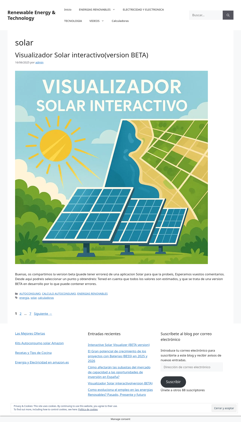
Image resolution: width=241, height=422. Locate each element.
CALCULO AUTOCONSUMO (59, 293)
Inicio (67, 9)
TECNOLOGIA (73, 21)
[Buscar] (228, 15)
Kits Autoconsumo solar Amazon (39, 343)
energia (24, 298)
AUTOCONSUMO (29, 293)
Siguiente (43, 313)
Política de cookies (88, 409)
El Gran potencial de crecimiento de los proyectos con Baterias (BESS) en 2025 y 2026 (117, 356)
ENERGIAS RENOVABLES (99, 9)
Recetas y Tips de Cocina (33, 352)
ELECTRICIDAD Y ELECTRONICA (143, 9)
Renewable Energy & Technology (31, 15)
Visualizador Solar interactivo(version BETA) (81, 54)
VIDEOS (98, 20)
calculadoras (46, 298)
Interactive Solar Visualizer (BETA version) (119, 345)
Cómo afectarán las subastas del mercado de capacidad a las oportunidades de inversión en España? (119, 372)
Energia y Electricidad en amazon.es (42, 362)
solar (33, 298)
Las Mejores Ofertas (30, 333)
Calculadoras (120, 21)
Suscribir (173, 381)
